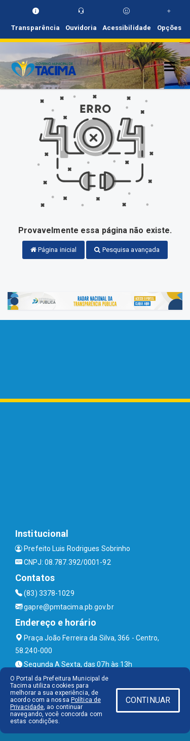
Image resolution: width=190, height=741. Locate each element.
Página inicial (53, 249)
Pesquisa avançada (127, 249)
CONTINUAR (148, 700)
